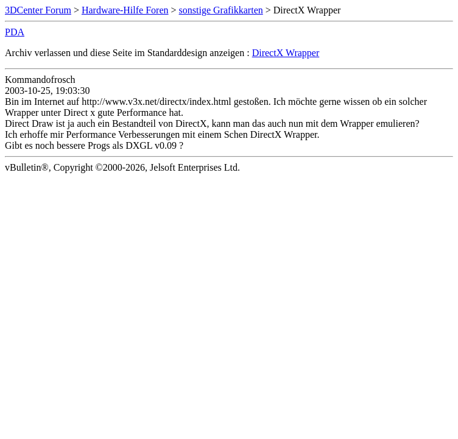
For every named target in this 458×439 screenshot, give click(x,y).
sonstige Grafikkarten (221, 10)
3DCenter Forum (38, 10)
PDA (14, 32)
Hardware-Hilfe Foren (125, 10)
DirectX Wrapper (286, 53)
